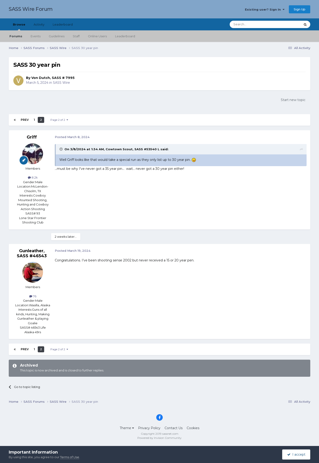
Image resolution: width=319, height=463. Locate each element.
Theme (127, 428)
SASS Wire (61, 83)
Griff (32, 137)
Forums (15, 36)
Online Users (97, 36)
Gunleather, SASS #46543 (32, 253)
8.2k (33, 177)
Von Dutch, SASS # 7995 (53, 78)
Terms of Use (69, 457)
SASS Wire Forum (31, 9)
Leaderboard (125, 36)
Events (36, 36)
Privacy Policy (149, 428)
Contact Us (174, 428)
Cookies (193, 428)
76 (32, 296)
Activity (39, 24)
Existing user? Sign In (264, 9)
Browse (19, 26)
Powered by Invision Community (159, 438)
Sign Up (299, 9)
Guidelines (56, 36)
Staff (76, 36)
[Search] (254, 24)
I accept (296, 454)
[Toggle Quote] (61, 149)
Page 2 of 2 (59, 120)
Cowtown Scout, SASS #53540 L (133, 149)
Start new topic (293, 100)
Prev (25, 120)
